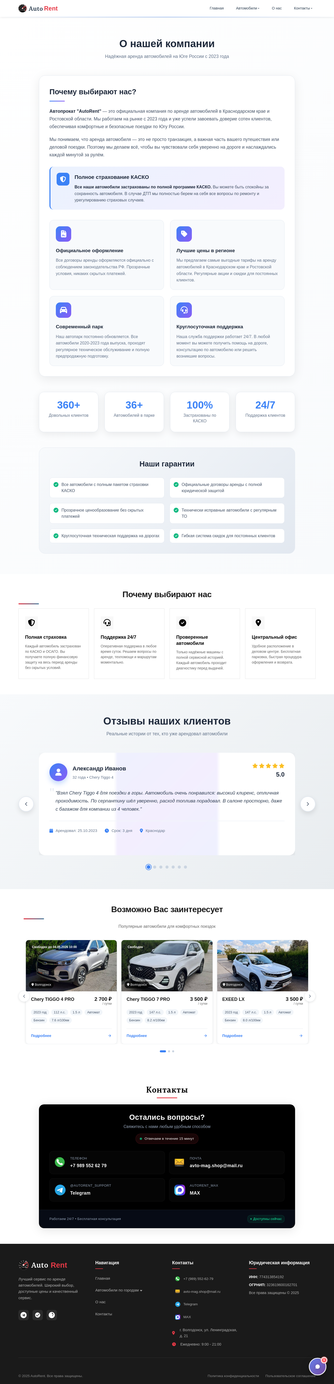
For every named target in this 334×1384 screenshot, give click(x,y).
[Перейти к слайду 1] (163, 1051)
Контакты (303, 8)
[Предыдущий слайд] (24, 996)
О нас (276, 8)
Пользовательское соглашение (290, 1376)
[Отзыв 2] (154, 867)
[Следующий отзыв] (308, 804)
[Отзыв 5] (173, 867)
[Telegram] (23, 1315)
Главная (217, 8)
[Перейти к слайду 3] (173, 1051)
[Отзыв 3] (160, 867)
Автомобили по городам (118, 1290)
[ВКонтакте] (52, 1315)
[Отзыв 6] (179, 867)
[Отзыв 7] (185, 867)
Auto (38, 8)
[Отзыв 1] (148, 867)
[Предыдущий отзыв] (26, 804)
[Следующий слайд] (310, 996)
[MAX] (38, 1315)
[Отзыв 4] (167, 867)
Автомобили (248, 8)
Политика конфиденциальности (233, 1376)
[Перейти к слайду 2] (169, 1051)
